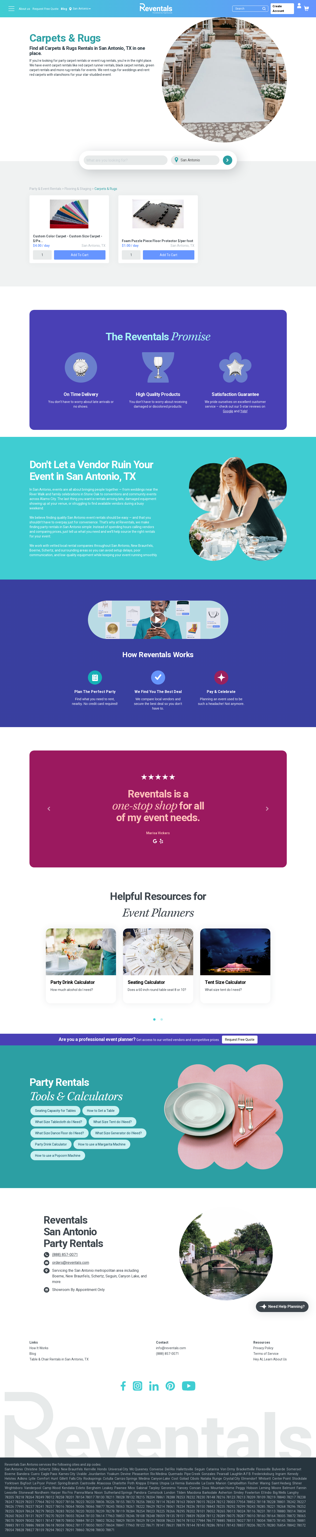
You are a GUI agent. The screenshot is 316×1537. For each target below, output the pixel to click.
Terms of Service (266, 1354)
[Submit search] (264, 8)
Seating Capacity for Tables (55, 1111)
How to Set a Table (101, 1111)
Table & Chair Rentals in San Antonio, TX (59, 1359)
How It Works (38, 1348)
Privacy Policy (263, 1348)
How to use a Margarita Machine (102, 1144)
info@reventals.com (171, 1348)
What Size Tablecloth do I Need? (58, 1122)
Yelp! (243, 411)
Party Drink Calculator (51, 1144)
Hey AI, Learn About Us (270, 1359)
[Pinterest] (170, 1386)
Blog (64, 9)
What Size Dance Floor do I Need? (59, 1133)
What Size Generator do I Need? (118, 1133)
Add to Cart (79, 255)
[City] (201, 160)
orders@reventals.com (70, 1262)
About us (24, 9)
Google (228, 411)
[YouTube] (188, 1386)
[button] (48, 808)
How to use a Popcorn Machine (57, 1155)
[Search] (251, 8)
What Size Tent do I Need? (112, 1122)
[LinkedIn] (154, 1386)
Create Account (278, 9)
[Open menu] (11, 8)
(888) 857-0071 (65, 1254)
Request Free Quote (45, 9)
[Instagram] (137, 1386)
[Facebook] (123, 1386)
